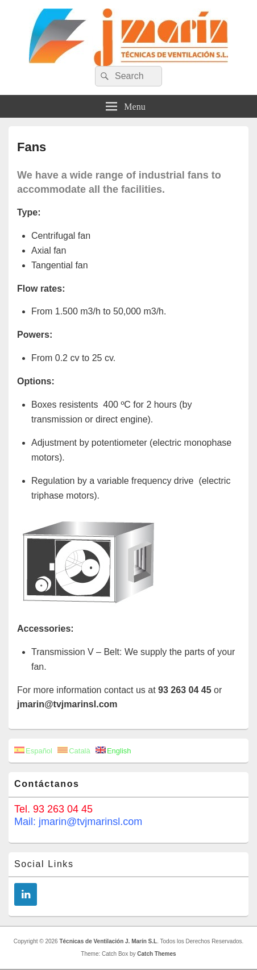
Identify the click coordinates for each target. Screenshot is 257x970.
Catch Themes (156, 954)
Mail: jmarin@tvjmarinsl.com (78, 821)
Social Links (44, 864)
